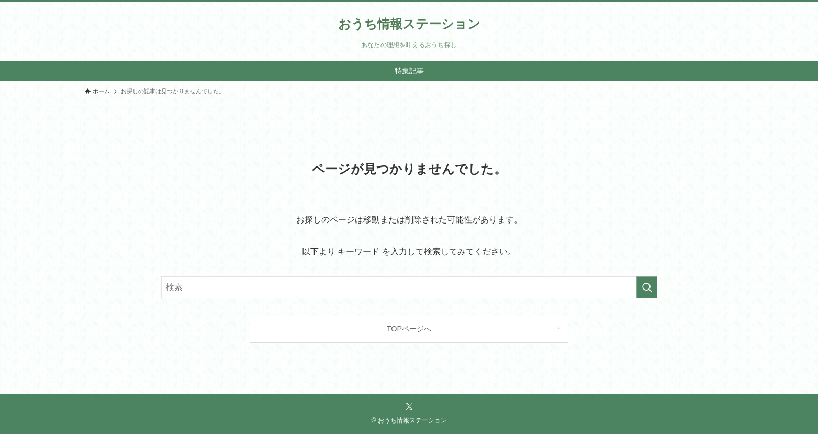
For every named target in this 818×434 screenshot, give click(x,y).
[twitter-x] (409, 406)
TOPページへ (409, 329)
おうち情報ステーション (409, 24)
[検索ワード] (409, 287)
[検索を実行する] (646, 287)
